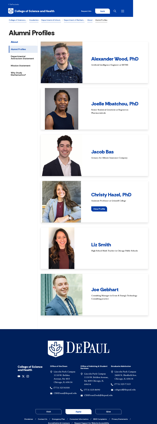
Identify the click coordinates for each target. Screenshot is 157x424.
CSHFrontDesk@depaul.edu (98, 379)
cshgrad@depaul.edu (125, 373)
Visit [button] (48, 395)
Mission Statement (20, 66)
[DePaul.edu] (14, 4)
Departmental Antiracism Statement (22, 57)
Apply (125, 11)
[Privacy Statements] (120, 402)
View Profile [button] (99, 209)
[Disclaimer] (28, 402)
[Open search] (138, 11)
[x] (23, 359)
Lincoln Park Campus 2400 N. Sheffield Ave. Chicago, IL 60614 (126, 358)
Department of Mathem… (74, 20)
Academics (34, 20)
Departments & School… (51, 20)
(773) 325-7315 (122, 368)
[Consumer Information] (79, 402)
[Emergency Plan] (58, 402)
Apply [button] (78, 395)
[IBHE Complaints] (100, 402)
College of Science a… (17, 20)
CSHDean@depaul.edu (65, 377)
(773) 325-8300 (61, 371)
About (89, 20)
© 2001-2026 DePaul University (78, 413)
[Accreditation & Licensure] (59, 406)
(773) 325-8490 (92, 373)
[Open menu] (146, 11)
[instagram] (27, 359)
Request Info (109, 11)
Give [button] (108, 395)
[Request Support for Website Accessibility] (91, 406)
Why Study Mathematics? (18, 74)
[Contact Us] (42, 402)
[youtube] (19, 359)
